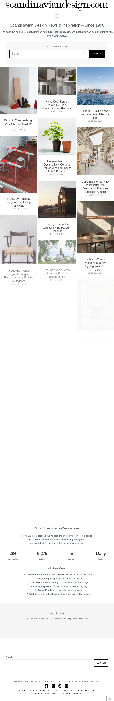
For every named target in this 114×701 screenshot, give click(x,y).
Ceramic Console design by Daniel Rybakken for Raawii (18, 124)
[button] (57, 16)
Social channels (70, 693)
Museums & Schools (45, 693)
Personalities (86, 691)
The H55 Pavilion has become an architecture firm (95, 114)
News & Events (28, 691)
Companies (67, 691)
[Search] (97, 54)
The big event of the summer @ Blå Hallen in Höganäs (57, 227)
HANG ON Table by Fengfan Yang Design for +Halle (18, 202)
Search (9, 657)
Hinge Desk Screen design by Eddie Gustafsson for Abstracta (57, 105)
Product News (49, 691)
